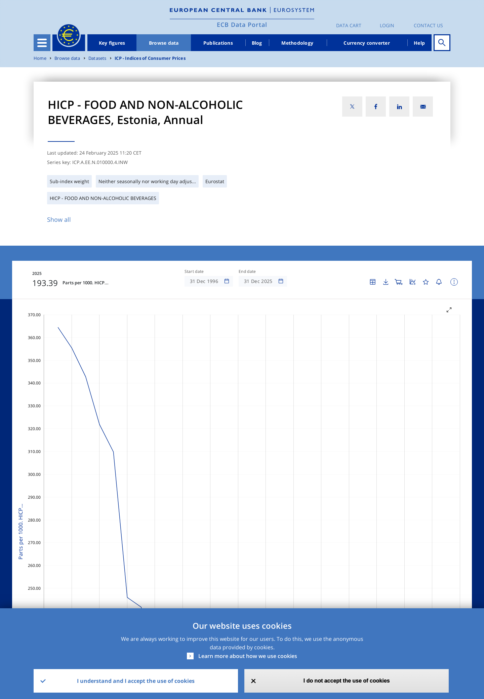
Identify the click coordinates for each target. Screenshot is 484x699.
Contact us (428, 25)
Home (40, 58)
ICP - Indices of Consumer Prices (150, 58)
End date (247, 271)
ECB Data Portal (242, 24)
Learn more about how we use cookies (247, 656)
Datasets (97, 58)
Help (419, 43)
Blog (257, 43)
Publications (218, 43)
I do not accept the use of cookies (347, 681)
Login (387, 25)
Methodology (297, 43)
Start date (194, 271)
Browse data (164, 43)
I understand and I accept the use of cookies (136, 681)
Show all (59, 219)
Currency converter (367, 43)
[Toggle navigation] (42, 42)
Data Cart (348, 25)
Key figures (112, 43)
